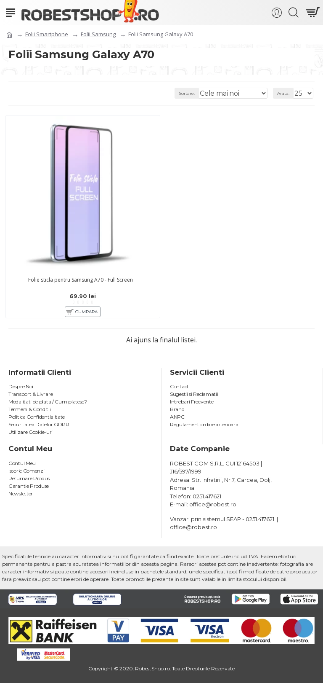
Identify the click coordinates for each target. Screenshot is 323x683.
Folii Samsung (98, 34)
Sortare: (187, 93)
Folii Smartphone (46, 34)
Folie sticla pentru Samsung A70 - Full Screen (80, 280)
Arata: (283, 93)
